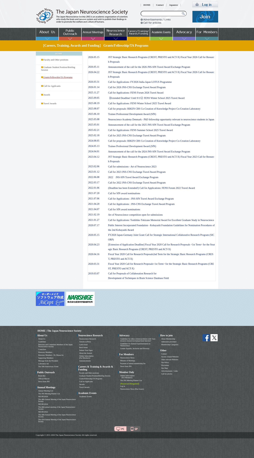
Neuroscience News (127, 358)
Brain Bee (41, 376)
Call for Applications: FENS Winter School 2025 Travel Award (139, 103)
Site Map (164, 368)
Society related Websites (170, 357)
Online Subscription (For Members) (86, 357)
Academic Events (85, 396)
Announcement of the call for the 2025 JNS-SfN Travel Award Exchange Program (149, 125)
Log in (122, 386)
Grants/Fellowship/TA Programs (90, 379)
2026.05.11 (93, 67)
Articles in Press (85, 342)
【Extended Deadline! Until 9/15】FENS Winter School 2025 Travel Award (146, 98)
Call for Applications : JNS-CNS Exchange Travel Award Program (141, 204)
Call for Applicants (52, 86)
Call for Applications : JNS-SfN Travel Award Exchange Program (141, 198)
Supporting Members (45, 358)
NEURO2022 (43, 412)
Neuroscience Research (87, 339)
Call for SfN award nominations (124, 193)
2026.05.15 (93, 57)
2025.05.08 (93, 119)
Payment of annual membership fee (133, 363)
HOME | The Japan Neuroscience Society (59, 330)
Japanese (173, 5)
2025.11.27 (93, 92)
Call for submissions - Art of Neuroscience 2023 (132, 166)
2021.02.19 (93, 214)
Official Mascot (44, 379)
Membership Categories (169, 345)
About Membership (168, 339)
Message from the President (48, 361)
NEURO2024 (43, 404)
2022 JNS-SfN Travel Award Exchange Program (133, 177)
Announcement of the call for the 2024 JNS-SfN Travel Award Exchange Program (149, 151)
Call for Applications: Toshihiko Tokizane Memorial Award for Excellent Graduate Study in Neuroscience (161, 220)
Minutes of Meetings (127, 361)
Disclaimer (165, 365)
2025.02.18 (93, 135)
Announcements (85, 361)
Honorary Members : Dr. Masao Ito (51, 355)
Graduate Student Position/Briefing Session (94, 376)
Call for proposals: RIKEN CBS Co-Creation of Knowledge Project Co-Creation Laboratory (154, 108)
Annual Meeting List (45, 391)
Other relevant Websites (169, 360)
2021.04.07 (93, 209)
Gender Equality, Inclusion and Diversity (135, 348)
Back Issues (83, 347)
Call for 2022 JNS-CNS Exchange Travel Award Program (137, 182)
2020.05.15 (93, 235)
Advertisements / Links (169, 371)
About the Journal (85, 353)
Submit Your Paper (86, 350)
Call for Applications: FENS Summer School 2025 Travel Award (140, 130)
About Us (41, 339)
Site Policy (165, 362)
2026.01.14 (93, 87)
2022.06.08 (93, 177)
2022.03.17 (93, 182)
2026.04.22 (93, 72)
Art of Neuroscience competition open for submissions (135, 214)
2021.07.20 (93, 193)
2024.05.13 (93, 146)
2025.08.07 (93, 108)
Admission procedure (169, 342)
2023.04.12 (93, 156)
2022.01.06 (93, 188)
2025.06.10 (93, 114)
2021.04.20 (93, 204)
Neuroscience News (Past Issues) (132, 389)
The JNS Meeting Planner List (49, 394)
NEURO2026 (43, 396)
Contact (160, 5)
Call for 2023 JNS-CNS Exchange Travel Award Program (137, 172)
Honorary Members (45, 352)
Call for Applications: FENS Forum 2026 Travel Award (135, 92)
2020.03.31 (93, 264)
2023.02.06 (93, 166)
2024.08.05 (93, 140)
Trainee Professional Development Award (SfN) (132, 114)
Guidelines (42, 342)
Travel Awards (49, 103)
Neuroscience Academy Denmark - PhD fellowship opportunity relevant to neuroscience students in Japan (161, 119)
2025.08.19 (93, 103)
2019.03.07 (93, 273)
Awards (46, 95)
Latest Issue (83, 345)
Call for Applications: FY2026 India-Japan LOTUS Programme (140, 82)
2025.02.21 (93, 130)
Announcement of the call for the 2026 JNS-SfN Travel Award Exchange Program (149, 67)
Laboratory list (43, 364)
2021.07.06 (93, 198)
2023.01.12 (93, 171)
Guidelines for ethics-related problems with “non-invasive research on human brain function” (138, 340)
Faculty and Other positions (55, 60)
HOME (147, 5)
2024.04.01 (93, 151)
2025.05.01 (93, 124)
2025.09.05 (93, 98)
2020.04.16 (93, 254)
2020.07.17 (93, 225)
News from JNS (44, 381)
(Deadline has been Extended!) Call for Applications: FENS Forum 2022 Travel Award (151, 188)
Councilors (42, 349)
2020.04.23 (93, 244)
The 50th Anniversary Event (48, 367)
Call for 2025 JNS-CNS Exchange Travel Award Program (137, 135)
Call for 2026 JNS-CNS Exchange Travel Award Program (137, 87)
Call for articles (166, 374)
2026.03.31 (93, 81)
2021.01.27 (93, 220)
